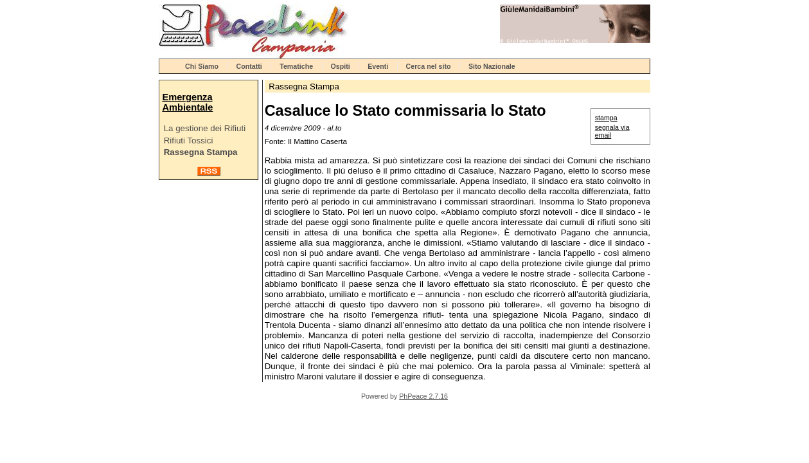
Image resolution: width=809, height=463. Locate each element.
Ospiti (340, 66)
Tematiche (296, 66)
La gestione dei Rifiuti (204, 128)
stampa (606, 118)
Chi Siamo (201, 66)
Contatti (249, 66)
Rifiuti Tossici (188, 140)
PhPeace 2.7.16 (423, 396)
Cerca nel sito (428, 66)
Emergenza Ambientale (187, 102)
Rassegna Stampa (201, 152)
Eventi (378, 66)
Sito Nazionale (491, 66)
